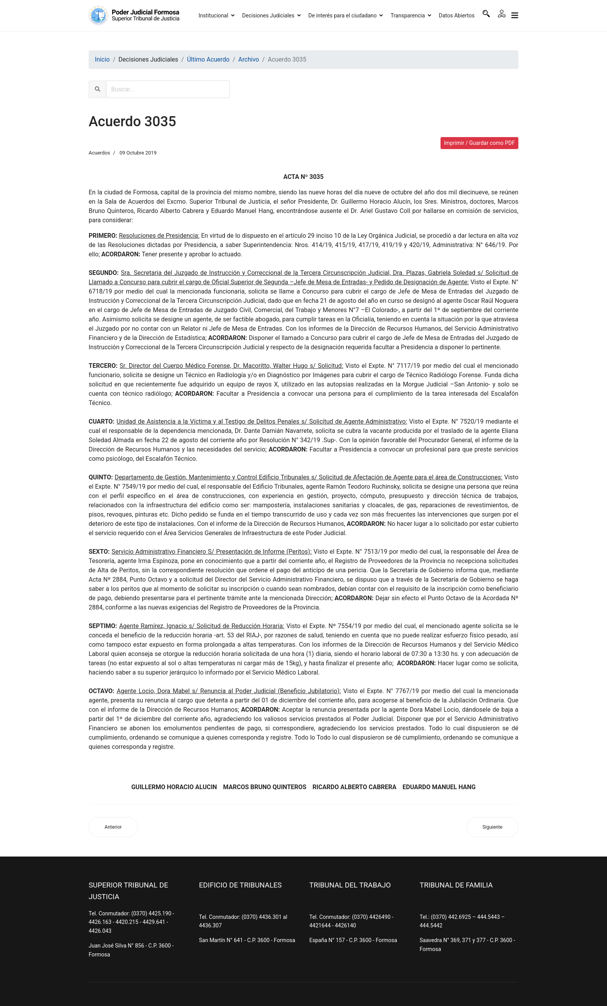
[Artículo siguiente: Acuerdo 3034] (492, 827)
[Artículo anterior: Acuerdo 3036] (113, 827)
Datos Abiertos (457, 15)
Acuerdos (99, 153)
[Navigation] (514, 15)
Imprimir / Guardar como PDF (479, 143)
